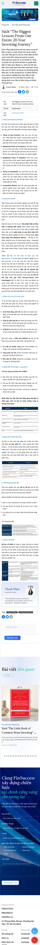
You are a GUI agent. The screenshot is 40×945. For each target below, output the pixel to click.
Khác (6, 854)
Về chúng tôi (7, 934)
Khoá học (26, 850)
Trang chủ (5, 25)
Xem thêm (8, 675)
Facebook (25, 934)
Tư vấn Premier (10, 850)
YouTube (25, 942)
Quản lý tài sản (28, 847)
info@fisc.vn (7, 917)
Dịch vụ (5, 938)
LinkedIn (25, 938)
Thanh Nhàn (11, 87)
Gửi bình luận (12, 638)
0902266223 (7, 912)
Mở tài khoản (9, 847)
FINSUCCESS (7, 908)
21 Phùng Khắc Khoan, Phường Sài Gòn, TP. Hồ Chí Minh (18, 922)
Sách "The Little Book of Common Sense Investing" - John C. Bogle (18, 732)
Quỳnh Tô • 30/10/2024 (9, 745)
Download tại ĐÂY (18, 113)
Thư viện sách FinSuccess (21, 25)
